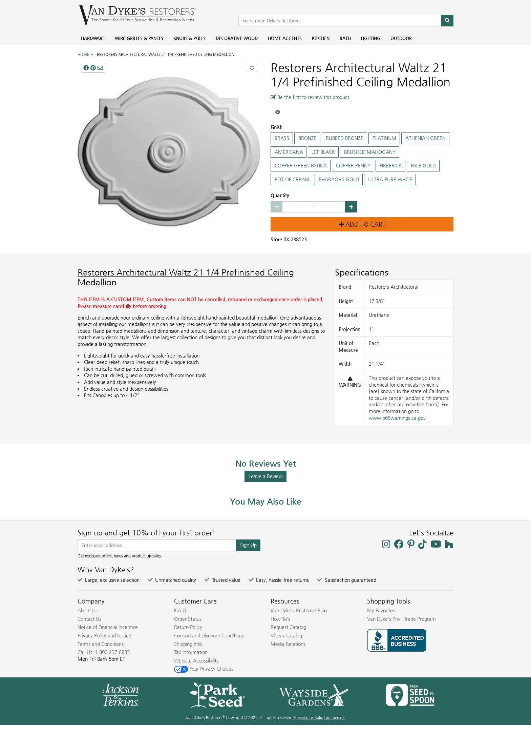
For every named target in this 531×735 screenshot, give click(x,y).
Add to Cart (362, 224)
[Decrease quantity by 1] (276, 207)
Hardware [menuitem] (93, 38)
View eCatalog (286, 635)
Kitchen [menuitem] (321, 38)
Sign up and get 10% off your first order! (146, 533)
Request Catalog (288, 627)
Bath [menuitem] (345, 38)
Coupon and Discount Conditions (209, 635)
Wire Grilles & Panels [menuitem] (139, 38)
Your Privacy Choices (203, 668)
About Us (88, 610)
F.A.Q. (181, 610)
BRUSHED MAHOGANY (369, 152)
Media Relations (288, 644)
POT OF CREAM (292, 179)
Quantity (280, 195)
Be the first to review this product (310, 97)
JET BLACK (323, 152)
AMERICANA (288, 152)
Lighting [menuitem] (370, 38)
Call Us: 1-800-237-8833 (104, 652)
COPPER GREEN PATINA (300, 165)
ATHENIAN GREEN (425, 138)
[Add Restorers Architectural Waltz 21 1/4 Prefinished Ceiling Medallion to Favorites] (252, 68)
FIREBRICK (390, 165)
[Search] (447, 20)
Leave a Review (266, 476)
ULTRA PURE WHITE (390, 179)
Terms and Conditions (101, 644)
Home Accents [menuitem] (285, 38)
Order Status (187, 618)
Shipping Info (188, 644)
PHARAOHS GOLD (338, 179)
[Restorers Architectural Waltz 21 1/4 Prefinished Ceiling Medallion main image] (169, 151)
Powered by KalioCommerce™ (319, 717)
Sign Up (248, 545)
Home (83, 54)
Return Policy (188, 627)
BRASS (282, 138)
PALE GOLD (423, 165)
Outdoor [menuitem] (401, 38)
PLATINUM (384, 138)
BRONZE (307, 138)
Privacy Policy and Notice (104, 635)
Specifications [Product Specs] (361, 272)
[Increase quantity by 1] (351, 207)
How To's (280, 618)
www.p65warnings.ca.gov (397, 418)
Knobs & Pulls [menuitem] (189, 38)
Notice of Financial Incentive (108, 627)
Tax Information (191, 652)
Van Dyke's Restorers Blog (299, 610)
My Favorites (381, 610)
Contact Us (89, 618)
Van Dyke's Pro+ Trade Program (401, 618)
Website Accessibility (196, 660)
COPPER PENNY (353, 165)
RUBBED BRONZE (344, 138)
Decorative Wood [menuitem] (237, 38)
